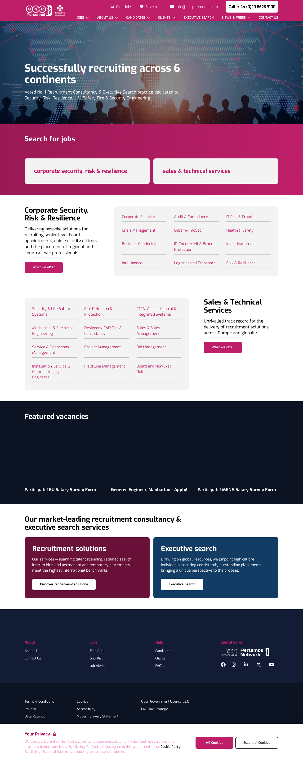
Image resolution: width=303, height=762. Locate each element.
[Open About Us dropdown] (107, 17)
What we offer (43, 267)
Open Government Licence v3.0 (165, 701)
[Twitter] (258, 664)
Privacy (30, 709)
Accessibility (86, 709)
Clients (160, 658)
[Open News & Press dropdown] (236, 17)
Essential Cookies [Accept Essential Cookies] (256, 742)
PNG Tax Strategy (154, 709)
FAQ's (159, 666)
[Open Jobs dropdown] (82, 17)
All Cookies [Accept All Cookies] (214, 742)
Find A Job (97, 651)
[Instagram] (234, 664)
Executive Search (182, 584)
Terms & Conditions (39, 701)
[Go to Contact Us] (268, 17)
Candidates (163, 651)
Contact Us (33, 658)
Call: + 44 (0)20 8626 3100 (252, 6)
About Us (31, 651)
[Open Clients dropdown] (166, 17)
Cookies (82, 701)
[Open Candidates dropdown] (138, 17)
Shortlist (96, 658)
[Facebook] (223, 664)
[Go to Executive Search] (198, 17)
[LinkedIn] (246, 664)
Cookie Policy (170, 746)
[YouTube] (272, 664)
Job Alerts (97, 666)
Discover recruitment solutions (64, 584)
